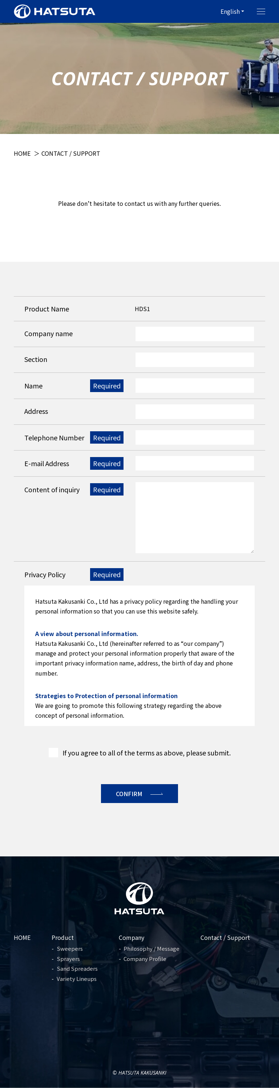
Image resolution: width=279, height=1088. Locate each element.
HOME (22, 937)
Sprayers (68, 958)
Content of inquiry (52, 489)
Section (35, 359)
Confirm (129, 793)
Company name (48, 333)
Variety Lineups (77, 978)
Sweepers (70, 948)
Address (36, 411)
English (230, 11)
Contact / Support (225, 937)
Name (33, 385)
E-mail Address (46, 463)
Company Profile (145, 958)
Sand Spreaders (77, 968)
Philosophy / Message (151, 948)
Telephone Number (54, 437)
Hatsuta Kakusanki (142, 1072)
